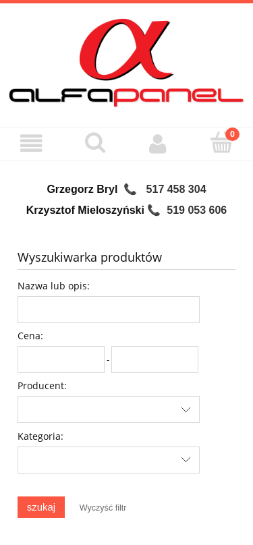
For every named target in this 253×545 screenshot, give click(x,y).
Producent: (42, 385)
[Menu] (31, 143)
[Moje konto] (158, 143)
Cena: (30, 335)
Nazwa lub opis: (54, 285)
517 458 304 (176, 189)
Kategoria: (40, 436)
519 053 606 (197, 210)
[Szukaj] (95, 142)
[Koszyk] (221, 142)
